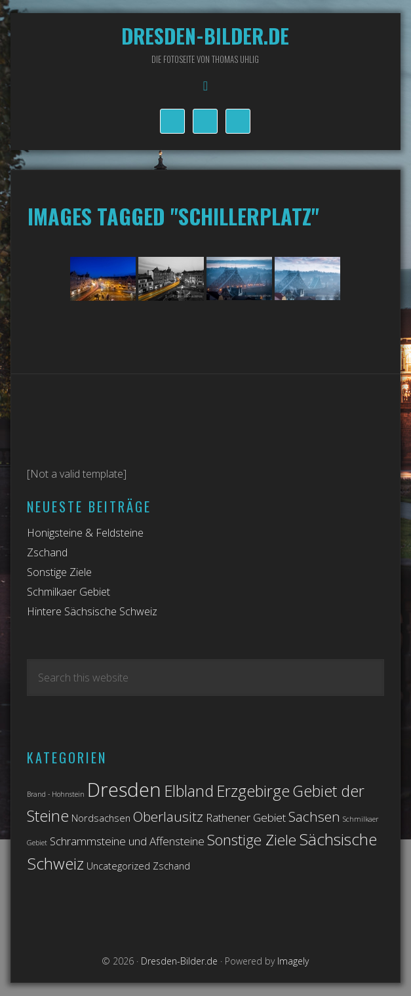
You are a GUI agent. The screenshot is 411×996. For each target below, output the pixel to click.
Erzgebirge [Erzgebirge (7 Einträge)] (253, 790)
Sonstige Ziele (59, 572)
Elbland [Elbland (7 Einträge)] (189, 790)
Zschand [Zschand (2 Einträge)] (171, 866)
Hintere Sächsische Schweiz (92, 611)
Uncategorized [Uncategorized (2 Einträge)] (118, 866)
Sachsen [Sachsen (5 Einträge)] (314, 816)
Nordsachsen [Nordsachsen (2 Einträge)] (100, 818)
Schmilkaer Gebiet (68, 591)
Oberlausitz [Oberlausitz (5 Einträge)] (168, 816)
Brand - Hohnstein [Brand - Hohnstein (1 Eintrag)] (56, 794)
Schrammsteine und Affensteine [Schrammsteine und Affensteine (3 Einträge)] (127, 841)
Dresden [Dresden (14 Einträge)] (124, 789)
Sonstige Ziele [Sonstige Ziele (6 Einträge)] (251, 840)
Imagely (293, 961)
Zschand (47, 552)
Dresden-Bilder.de (205, 35)
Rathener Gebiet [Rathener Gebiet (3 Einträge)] (246, 817)
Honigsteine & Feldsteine (85, 533)
